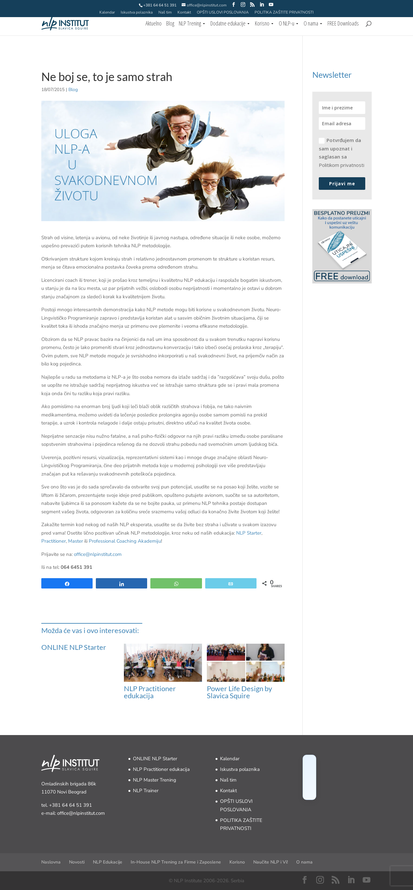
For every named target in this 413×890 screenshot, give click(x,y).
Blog (170, 24)
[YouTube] (271, 4)
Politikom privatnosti (341, 165)
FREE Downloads (343, 24)
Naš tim (165, 12)
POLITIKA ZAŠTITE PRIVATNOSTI (284, 12)
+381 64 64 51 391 (70, 805)
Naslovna (51, 862)
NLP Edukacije (107, 862)
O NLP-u (286, 24)
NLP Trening (190, 24)
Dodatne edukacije (228, 24)
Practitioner (53, 541)
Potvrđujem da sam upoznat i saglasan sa (341, 152)
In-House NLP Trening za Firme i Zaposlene (176, 862)
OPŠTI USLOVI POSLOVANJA (223, 12)
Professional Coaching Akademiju (125, 541)
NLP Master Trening (154, 780)
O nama (311, 24)
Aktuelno (154, 24)
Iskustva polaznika (137, 12)
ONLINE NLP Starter (73, 647)
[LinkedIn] (261, 4)
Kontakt (184, 12)
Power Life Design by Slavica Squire (239, 692)
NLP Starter (248, 533)
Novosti (77, 862)
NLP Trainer (145, 790)
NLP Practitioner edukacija (150, 692)
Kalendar (107, 12)
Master (75, 541)
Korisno (262, 24)
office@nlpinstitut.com (98, 554)
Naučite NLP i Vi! (270, 862)
